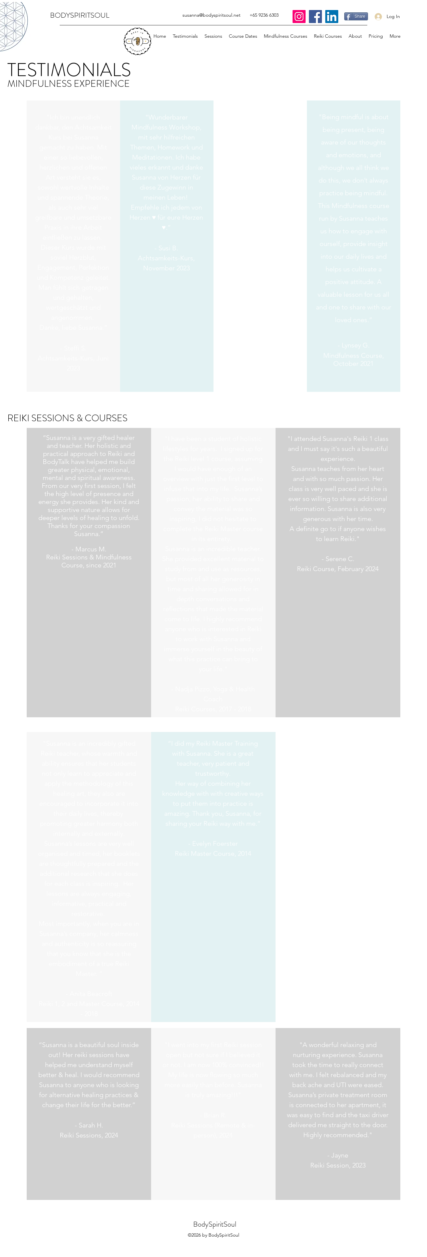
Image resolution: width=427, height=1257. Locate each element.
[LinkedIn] (331, 16)
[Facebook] (315, 16)
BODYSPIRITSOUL (79, 15)
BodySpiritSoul (214, 1224)
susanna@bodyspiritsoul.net (211, 15)
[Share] (356, 16)
